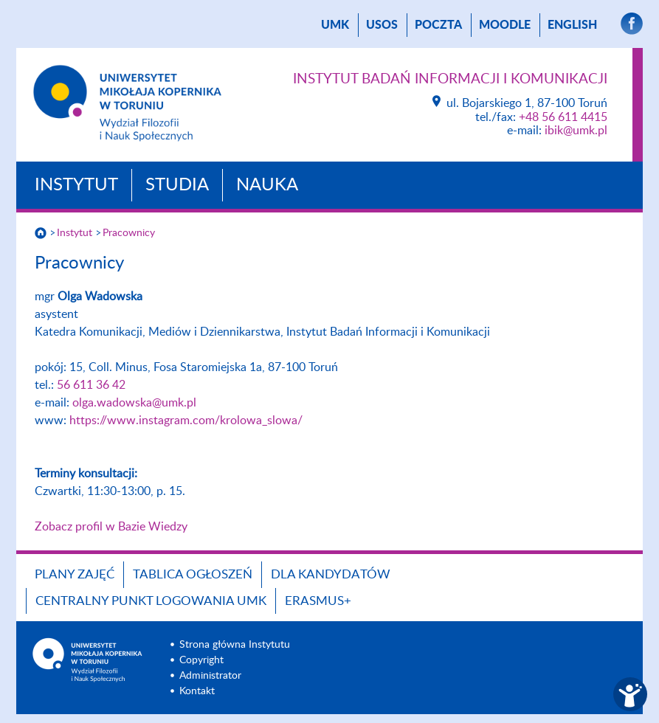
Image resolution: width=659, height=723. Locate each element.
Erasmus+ (318, 601)
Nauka (267, 185)
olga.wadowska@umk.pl (134, 403)
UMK (335, 25)
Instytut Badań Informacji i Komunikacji (450, 79)
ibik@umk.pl (576, 130)
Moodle (505, 25)
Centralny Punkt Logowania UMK (150, 601)
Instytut (76, 185)
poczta (438, 25)
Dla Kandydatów (330, 574)
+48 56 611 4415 (563, 117)
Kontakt (197, 691)
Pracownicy (129, 233)
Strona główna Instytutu (234, 645)
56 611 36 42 (91, 385)
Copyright (201, 660)
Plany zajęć (74, 574)
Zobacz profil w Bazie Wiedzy (111, 527)
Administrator (210, 676)
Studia (177, 185)
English (572, 25)
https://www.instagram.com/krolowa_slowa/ (186, 420)
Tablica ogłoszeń (192, 574)
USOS (382, 25)
